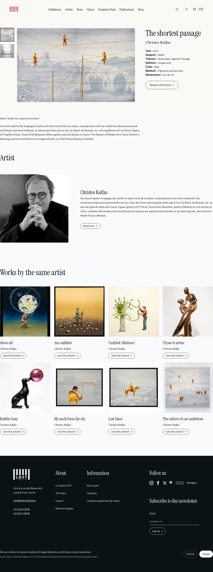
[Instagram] (151, 483)
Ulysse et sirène (173, 342)
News (80, 9)
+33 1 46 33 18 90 (21, 509)
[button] (7, 35)
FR (194, 9)
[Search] (177, 9)
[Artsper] (191, 483)
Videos (90, 9)
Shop (141, 9)
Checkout (92, 493)
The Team (60, 493)
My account (93, 485)
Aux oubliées (63, 342)
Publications (126, 9)
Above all (6, 342)
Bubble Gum (9, 418)
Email (152, 513)
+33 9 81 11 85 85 (21, 513)
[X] (165, 483)
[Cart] (186, 9)
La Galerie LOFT (63, 485)
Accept (206, 554)
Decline (190, 554)
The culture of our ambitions (183, 418)
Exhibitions (55, 9)
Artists (69, 9)
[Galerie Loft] (21, 474)
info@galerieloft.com (24, 500)
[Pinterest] (171, 483)
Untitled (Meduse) (121, 342)
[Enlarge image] (76, 65)
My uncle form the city (70, 418)
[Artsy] (180, 483)
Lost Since (115, 418)
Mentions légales (64, 508)
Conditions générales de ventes (103, 501)
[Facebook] (158, 483)
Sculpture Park (106, 9)
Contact (59, 501)
